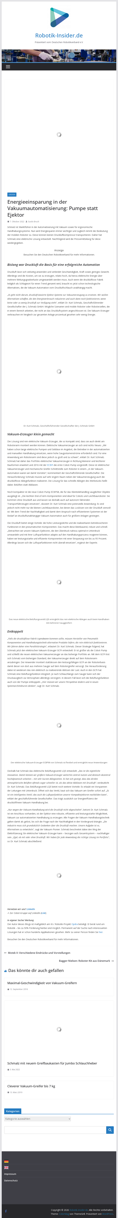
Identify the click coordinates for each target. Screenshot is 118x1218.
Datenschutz (11, 1180)
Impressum (10, 1173)
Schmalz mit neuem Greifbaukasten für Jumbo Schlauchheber (52, 1063)
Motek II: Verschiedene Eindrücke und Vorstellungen (37, 953)
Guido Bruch (33, 221)
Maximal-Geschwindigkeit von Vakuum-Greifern (42, 983)
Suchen (110, 1130)
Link (43, 913)
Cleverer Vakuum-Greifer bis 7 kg (31, 1086)
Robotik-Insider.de (59, 35)
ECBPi (50, 465)
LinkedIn (31, 909)
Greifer (12, 194)
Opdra (75, 924)
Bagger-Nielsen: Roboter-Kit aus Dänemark (86, 961)
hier (101, 932)
